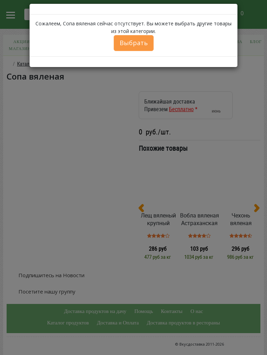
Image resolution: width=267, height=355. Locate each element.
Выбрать (134, 43)
